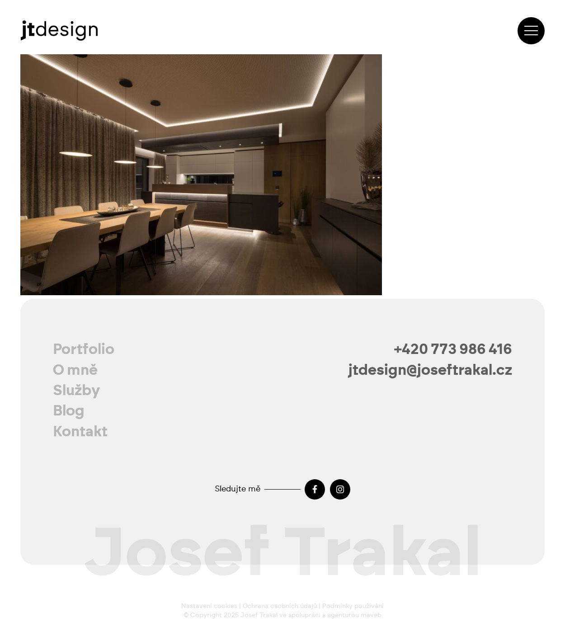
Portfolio (83, 349)
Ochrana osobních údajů (280, 606)
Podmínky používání (353, 606)
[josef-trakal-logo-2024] (59, 30)
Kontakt (80, 431)
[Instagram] (340, 489)
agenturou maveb (354, 615)
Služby (76, 390)
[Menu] (531, 30)
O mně (75, 370)
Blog (69, 411)
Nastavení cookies (209, 606)
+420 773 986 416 (453, 349)
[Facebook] (315, 489)
